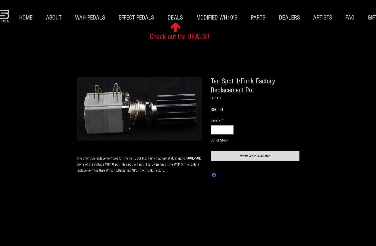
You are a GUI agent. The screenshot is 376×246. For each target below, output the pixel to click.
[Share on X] (223, 175)
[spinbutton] (222, 130)
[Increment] (230, 130)
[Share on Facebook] (214, 175)
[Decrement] (214, 130)
